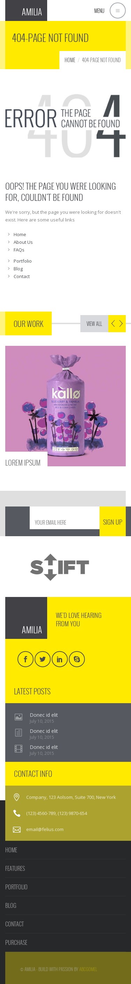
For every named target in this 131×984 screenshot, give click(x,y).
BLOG (10, 905)
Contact (22, 276)
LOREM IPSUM (23, 461)
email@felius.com (45, 829)
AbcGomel (88, 968)
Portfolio (23, 261)
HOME (70, 60)
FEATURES (15, 868)
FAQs (19, 250)
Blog (18, 268)
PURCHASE (16, 942)
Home (20, 234)
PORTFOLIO (16, 887)
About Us (23, 242)
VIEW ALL (94, 323)
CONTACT (14, 924)
